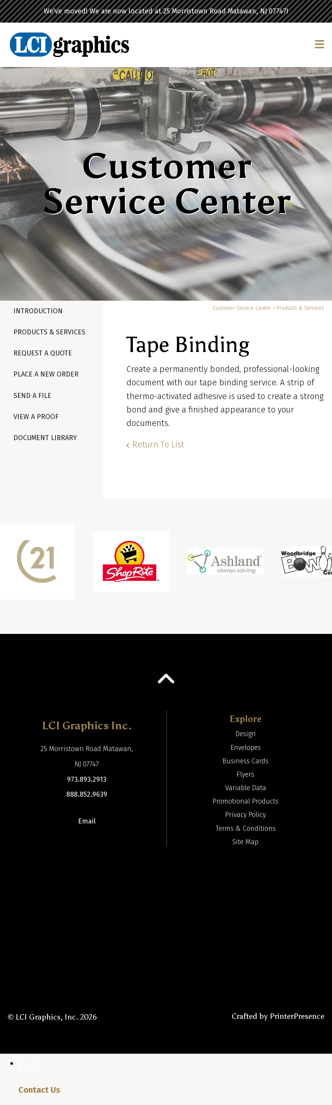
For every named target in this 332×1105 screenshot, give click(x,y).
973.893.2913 (86, 779)
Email (87, 821)
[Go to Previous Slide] (12, 566)
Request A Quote (42, 353)
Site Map (245, 842)
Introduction (38, 311)
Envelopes (246, 747)
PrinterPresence (297, 1016)
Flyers (245, 774)
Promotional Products (245, 801)
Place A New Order (46, 374)
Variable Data (245, 788)
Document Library (45, 438)
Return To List (158, 444)
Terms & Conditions (246, 828)
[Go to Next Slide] (319, 566)
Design (246, 734)
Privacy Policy (245, 814)
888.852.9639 (86, 794)
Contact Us (39, 1090)
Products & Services (49, 332)
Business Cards (245, 761)
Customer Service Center (242, 308)
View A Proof (36, 417)
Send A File (32, 395)
